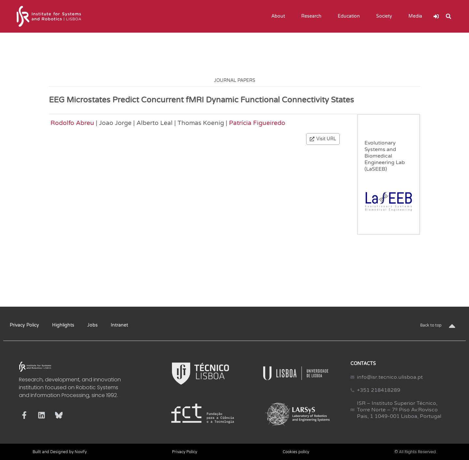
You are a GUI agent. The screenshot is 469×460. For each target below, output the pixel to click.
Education (350, 16)
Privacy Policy (24, 325)
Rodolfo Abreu (72, 123)
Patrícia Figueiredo (257, 123)
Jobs (92, 325)
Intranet (119, 325)
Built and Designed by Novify (60, 452)
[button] (448, 16)
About (279, 16)
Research (313, 16)
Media (416, 16)
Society (385, 16)
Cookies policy (296, 452)
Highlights (63, 325)
